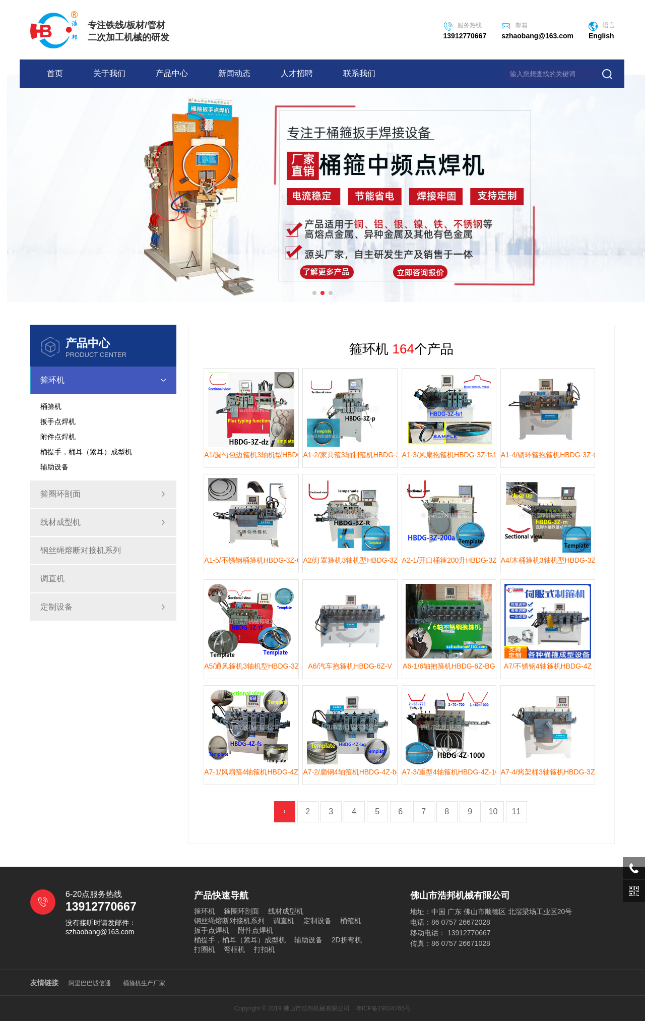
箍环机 (108, 380)
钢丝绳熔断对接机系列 (80, 550)
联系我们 (359, 73)
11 (516, 811)
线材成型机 (103, 522)
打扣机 (264, 949)
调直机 (52, 578)
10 (493, 811)
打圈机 (204, 949)
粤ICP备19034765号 (383, 1008)
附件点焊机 (255, 930)
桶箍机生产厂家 (144, 983)
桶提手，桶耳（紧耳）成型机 (240, 940)
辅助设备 (308, 940)
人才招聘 (297, 73)
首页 (55, 73)
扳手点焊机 (211, 930)
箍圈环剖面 (103, 494)
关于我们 (109, 73)
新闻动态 (234, 73)
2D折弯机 (347, 940)
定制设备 (103, 607)
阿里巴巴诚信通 (90, 983)
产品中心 (172, 73)
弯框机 (234, 949)
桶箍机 (350, 921)
